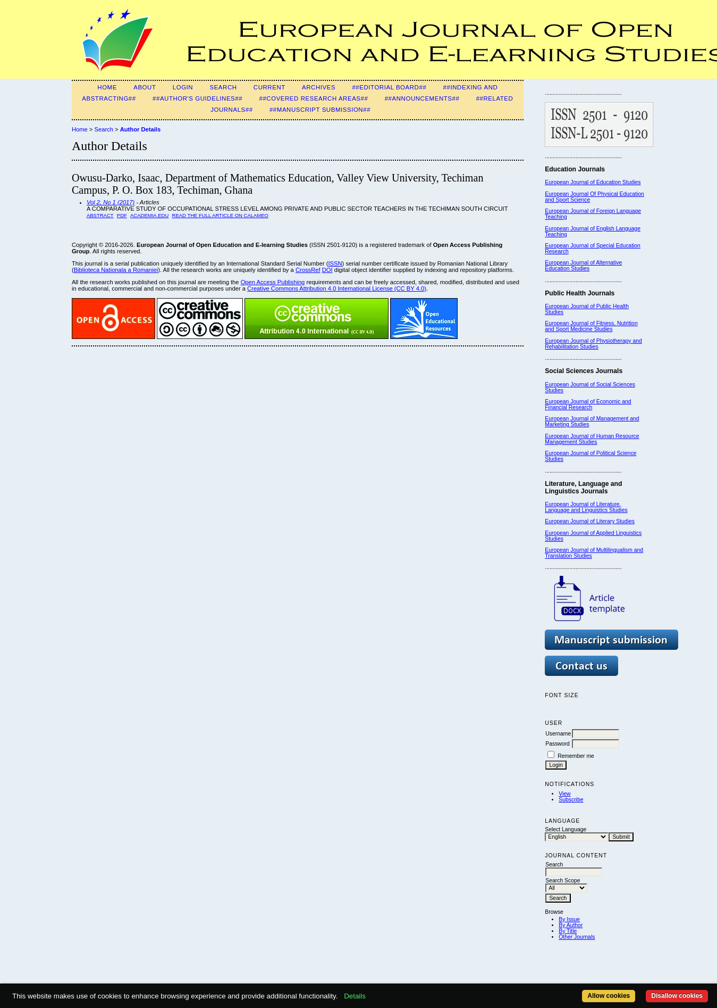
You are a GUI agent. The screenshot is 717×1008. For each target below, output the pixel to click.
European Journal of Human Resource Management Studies (592, 439)
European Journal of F (572, 211)
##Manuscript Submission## (319, 109)
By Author (571, 925)
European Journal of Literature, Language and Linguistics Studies (586, 507)
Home (107, 87)
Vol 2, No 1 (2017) (110, 202)
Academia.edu (149, 215)
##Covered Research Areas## (313, 98)
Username (558, 734)
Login (183, 87)
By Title (568, 931)
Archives (318, 87)
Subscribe (571, 800)
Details (355, 996)
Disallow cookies (677, 995)
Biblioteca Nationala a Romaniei (116, 270)
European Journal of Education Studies (592, 182)
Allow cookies (608, 995)
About (144, 87)
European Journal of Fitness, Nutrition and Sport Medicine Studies (591, 326)
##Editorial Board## (389, 87)
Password (557, 744)
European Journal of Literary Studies (590, 521)
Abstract (100, 215)
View (564, 794)
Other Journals (577, 937)
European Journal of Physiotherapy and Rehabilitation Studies (593, 344)
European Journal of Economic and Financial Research (588, 404)
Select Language (565, 829)
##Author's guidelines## (197, 98)
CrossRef (308, 270)
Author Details (140, 129)
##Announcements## (422, 98)
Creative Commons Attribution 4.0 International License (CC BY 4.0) (336, 288)
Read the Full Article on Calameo (220, 215)
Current (269, 87)
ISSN (335, 263)
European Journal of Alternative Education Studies (583, 265)
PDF (122, 215)
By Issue (569, 919)
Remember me (576, 756)
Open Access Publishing (273, 282)
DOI (327, 270)
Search (223, 87)
